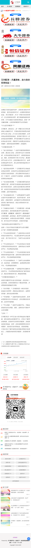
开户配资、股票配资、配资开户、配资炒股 (14, 213)
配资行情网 (8, 458)
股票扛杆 (22, 473)
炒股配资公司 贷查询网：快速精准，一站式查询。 (17, 441)
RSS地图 (14, 542)
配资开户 (26, 6)
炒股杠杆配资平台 (22, 466)
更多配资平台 (26, 10)
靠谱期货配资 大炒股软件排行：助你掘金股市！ (16, 448)
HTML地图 (19, 542)
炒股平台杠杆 (22, 477)
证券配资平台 (22, 458)
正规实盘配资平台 (22, 462)
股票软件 (8, 477)
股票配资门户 (8, 473)
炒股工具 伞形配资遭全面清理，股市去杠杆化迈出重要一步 (17, 437)
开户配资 (9, 6)
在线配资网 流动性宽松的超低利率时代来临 (15, 342)
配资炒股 (18, 86)
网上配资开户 (8, 470)
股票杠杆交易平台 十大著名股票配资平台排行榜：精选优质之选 (17, 444)
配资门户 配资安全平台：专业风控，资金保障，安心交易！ (17, 433)
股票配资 (17, 6)
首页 (2, 6)
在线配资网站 (8, 466)
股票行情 (8, 462)
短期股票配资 (22, 470)
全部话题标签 (15, 481)
